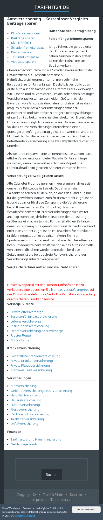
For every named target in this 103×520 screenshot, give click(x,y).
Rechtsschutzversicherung (30, 414)
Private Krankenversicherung (32, 360)
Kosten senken (22, 52)
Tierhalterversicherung (27, 419)
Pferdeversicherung (25, 409)
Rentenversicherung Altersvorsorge (37, 331)
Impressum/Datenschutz (52, 499)
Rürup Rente (20, 340)
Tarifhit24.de (51, 7)
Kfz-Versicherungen (25, 33)
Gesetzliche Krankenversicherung (35, 356)
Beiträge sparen (23, 38)
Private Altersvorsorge (27, 312)
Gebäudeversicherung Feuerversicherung (41, 391)
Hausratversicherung (26, 400)
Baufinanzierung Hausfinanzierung (36, 439)
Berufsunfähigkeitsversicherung (34, 316)
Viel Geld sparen (23, 61)
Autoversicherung (24, 386)
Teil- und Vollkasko (25, 57)
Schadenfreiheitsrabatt (27, 47)
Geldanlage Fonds (24, 444)
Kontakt (76, 495)
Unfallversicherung (25, 423)
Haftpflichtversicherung (27, 395)
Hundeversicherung (25, 405)
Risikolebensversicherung (30, 326)
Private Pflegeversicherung (30, 365)
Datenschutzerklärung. (24, 516)
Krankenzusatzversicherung (31, 370)
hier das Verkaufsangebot (70, 290)
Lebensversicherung (26, 321)
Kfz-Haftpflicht (21, 43)
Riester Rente (21, 335)
